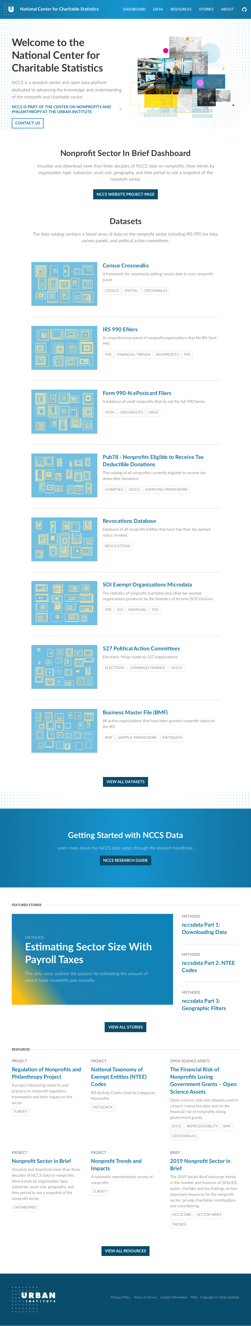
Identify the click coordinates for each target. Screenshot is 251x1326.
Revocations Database (129, 521)
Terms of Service (145, 1297)
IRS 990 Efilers (120, 329)
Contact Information (174, 1297)
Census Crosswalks (126, 266)
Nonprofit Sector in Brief (41, 1161)
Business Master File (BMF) (135, 713)
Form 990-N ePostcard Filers (137, 393)
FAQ (194, 1297)
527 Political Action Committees (141, 649)
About (227, 10)
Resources (181, 10)
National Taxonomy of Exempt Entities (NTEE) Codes (119, 1077)
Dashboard (134, 10)
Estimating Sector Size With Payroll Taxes (88, 953)
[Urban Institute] (34, 1300)
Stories (206, 10)
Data (158, 10)
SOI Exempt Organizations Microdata (147, 585)
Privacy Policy (120, 1297)
